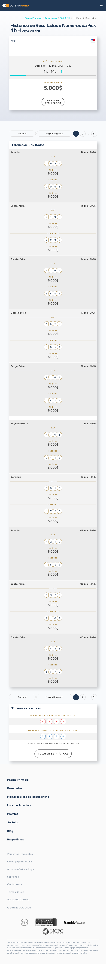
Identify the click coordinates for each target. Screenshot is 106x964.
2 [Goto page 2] (82, 133)
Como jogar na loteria (19, 861)
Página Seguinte (54, 133)
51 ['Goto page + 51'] (94, 133)
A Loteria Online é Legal (20, 869)
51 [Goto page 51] (94, 697)
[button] (101, 5)
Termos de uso (15, 891)
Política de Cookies (18, 899)
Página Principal (33, 18)
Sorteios (13, 822)
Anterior (22, 133)
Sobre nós (13, 876)
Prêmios (12, 814)
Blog (10, 831)
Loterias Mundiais (19, 805)
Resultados (51, 18)
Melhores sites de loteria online (28, 797)
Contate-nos (14, 884)
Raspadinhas (15, 839)
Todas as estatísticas (53, 753)
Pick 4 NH (65, 18)
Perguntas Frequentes (20, 853)
